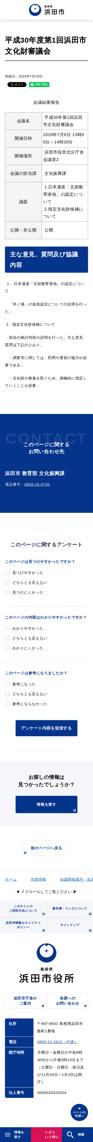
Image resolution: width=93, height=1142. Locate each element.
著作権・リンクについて (72, 912)
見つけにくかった (28, 592)
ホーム (11, 879)
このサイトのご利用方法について (27, 911)
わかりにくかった (28, 648)
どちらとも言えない (30, 582)
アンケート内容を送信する (46, 728)
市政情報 (38, 879)
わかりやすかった (28, 628)
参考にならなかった (30, 704)
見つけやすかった (28, 573)
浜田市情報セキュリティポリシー (26, 927)
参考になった (24, 684)
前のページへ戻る (42, 851)
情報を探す (57, 807)
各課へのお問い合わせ (72, 1002)
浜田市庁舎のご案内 (30, 1002)
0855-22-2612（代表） (57, 1042)
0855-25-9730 (37, 484)
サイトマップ (76, 928)
